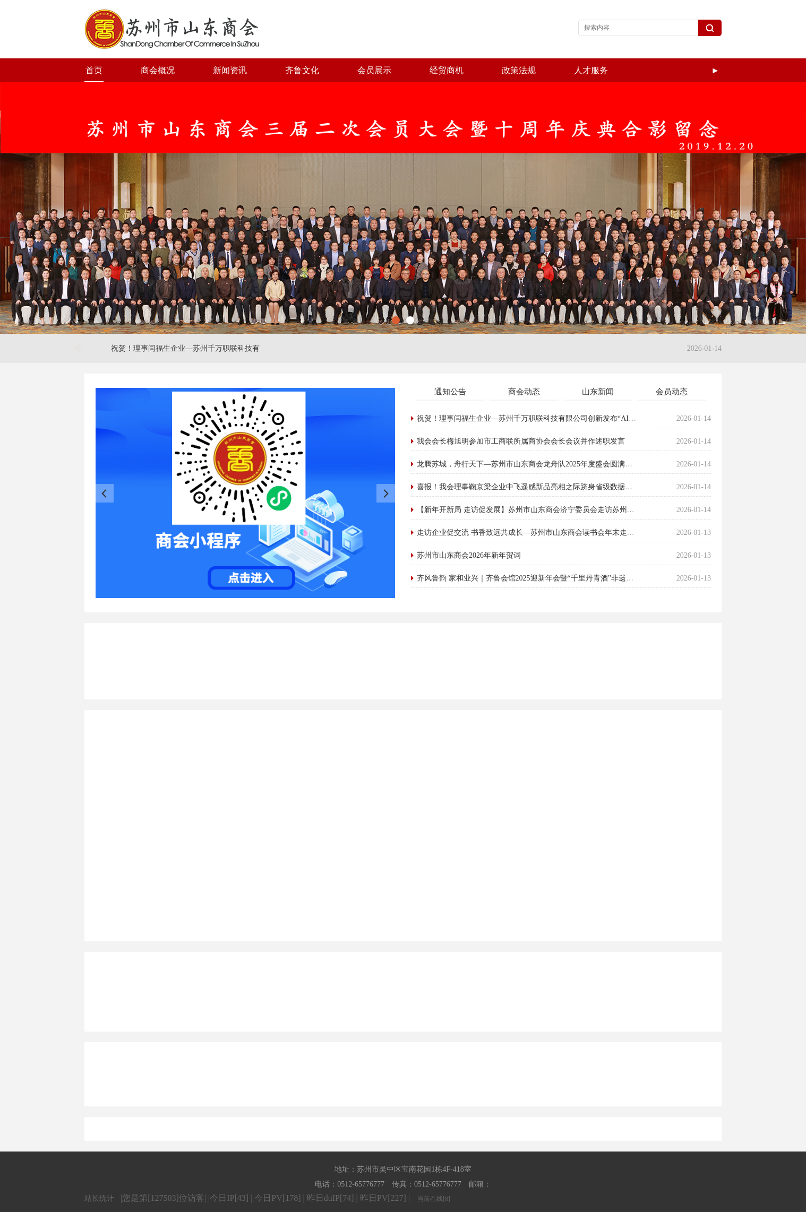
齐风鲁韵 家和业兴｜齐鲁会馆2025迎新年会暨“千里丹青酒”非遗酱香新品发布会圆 (551, 554)
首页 (93, 70)
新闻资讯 (230, 70)
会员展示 (374, 70)
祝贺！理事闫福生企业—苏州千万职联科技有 (186, 324)
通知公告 (451, 367)
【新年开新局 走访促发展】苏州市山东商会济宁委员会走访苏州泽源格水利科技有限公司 (563, 486)
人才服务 (591, 70)
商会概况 (158, 70)
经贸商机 (447, 70)
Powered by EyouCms (441, 1202)
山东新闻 (598, 367)
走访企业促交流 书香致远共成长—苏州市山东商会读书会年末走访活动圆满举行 (548, 509)
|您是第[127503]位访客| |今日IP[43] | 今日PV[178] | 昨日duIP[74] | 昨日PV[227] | (266, 1174)
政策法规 (519, 70)
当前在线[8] (433, 1175)
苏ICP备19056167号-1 (521, 1202)
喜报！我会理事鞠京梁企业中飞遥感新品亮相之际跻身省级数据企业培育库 (540, 463)
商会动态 (525, 367)
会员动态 (672, 367)
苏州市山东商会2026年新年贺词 (469, 531)
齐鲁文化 (302, 70)
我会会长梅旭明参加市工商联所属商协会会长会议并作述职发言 (521, 417)
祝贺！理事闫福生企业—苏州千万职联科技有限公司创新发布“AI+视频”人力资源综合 (556, 395)
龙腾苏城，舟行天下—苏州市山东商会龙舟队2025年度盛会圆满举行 (528, 440)
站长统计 (99, 1175)
